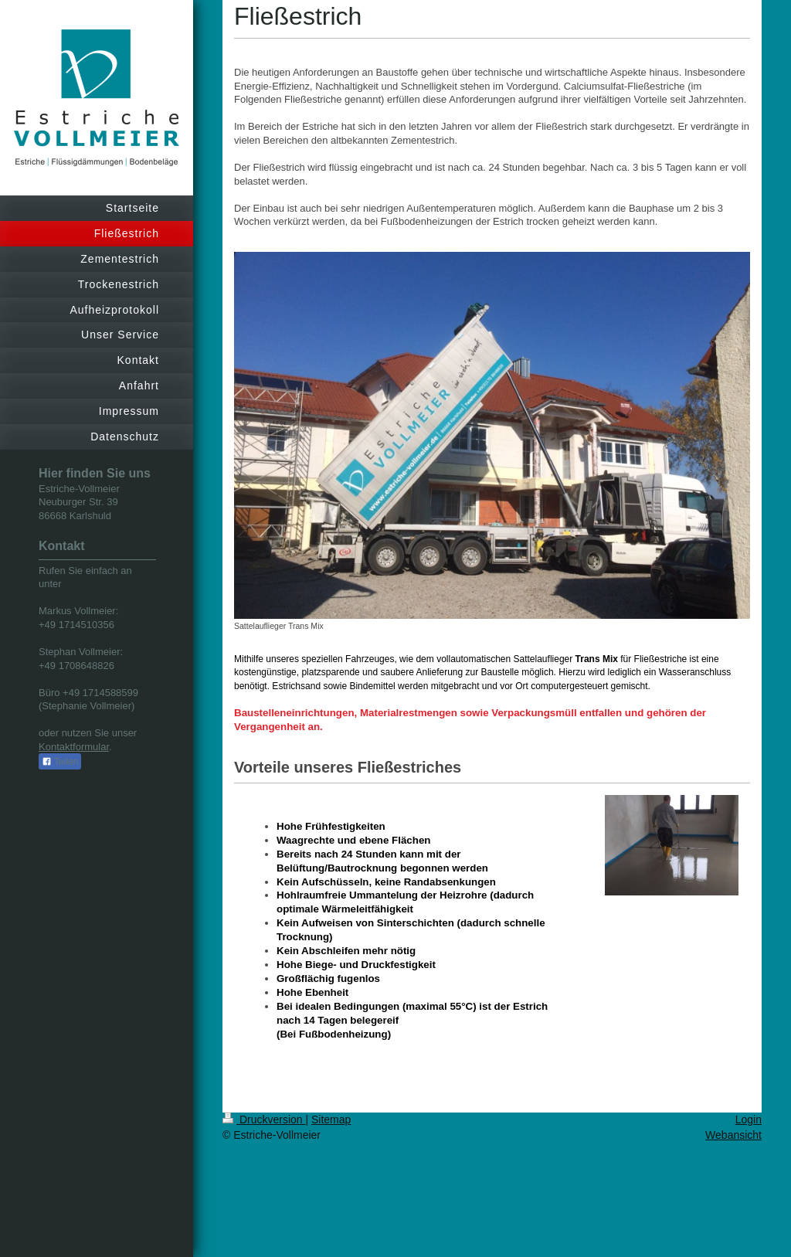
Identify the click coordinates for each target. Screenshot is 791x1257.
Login (748, 1119)
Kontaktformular (74, 747)
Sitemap (331, 1119)
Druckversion (263, 1119)
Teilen (60, 761)
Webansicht (733, 1135)
